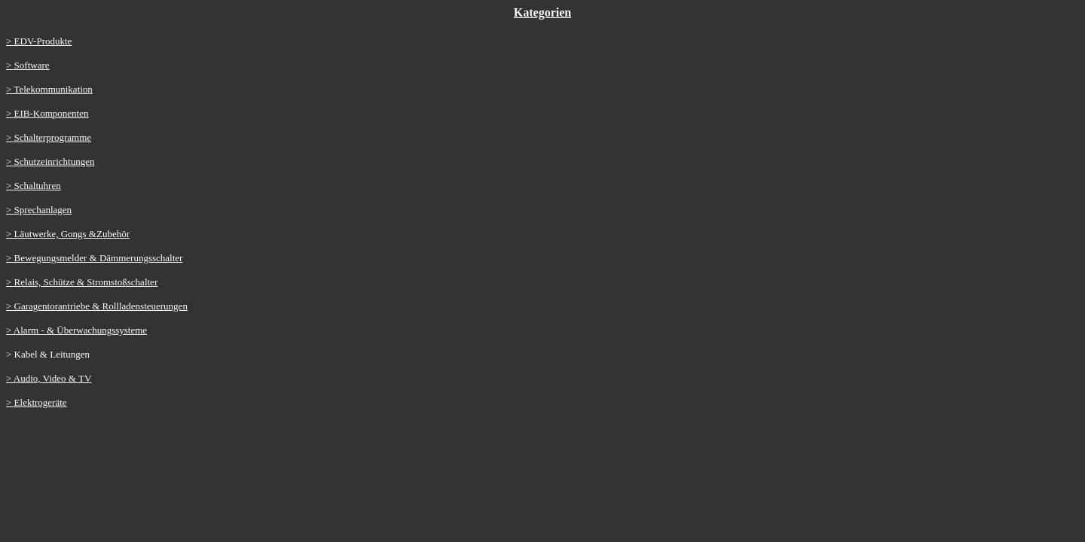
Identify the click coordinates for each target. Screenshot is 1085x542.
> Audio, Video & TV (48, 378)
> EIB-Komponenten (47, 113)
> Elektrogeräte (36, 402)
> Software (28, 65)
